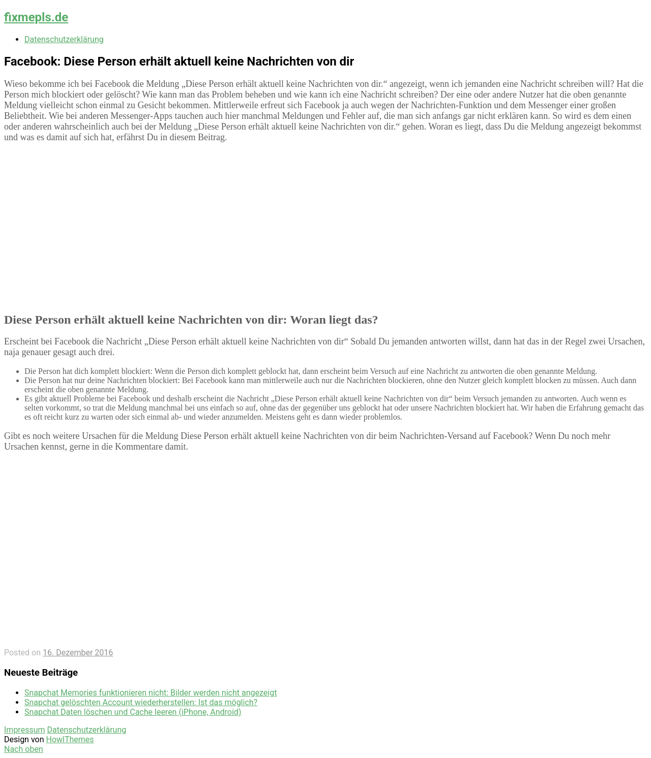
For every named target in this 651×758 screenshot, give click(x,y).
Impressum (24, 730)
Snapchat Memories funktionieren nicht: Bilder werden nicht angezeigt (150, 693)
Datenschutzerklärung (64, 39)
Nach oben (23, 749)
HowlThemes (70, 739)
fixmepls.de (36, 17)
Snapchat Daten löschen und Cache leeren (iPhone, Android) (132, 712)
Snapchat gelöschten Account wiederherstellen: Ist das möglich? (140, 702)
